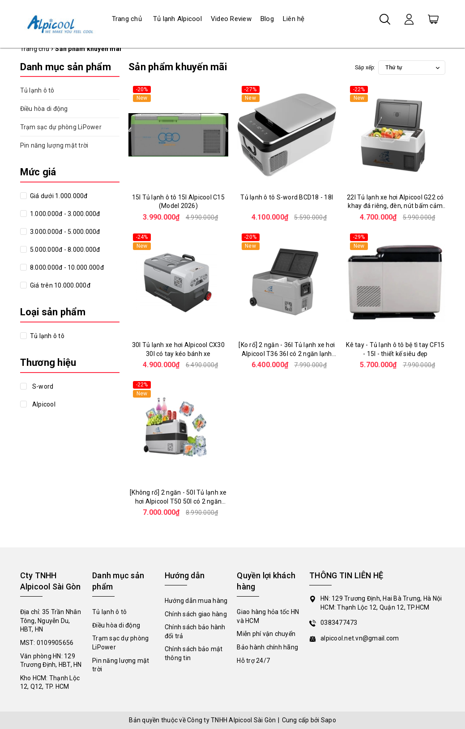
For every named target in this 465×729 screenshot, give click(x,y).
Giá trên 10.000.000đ (59, 285)
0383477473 (339, 622)
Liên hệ (294, 19)
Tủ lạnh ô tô (37, 90)
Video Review (231, 19)
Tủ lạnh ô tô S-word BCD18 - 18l (286, 197)
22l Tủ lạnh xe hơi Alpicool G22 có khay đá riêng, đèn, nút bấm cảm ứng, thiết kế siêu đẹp (395, 206)
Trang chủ (127, 19)
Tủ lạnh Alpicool (177, 19)
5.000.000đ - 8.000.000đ (64, 249)
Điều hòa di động (44, 108)
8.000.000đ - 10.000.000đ (66, 267)
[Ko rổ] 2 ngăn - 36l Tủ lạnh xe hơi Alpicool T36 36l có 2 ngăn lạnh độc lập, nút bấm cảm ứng (287, 353)
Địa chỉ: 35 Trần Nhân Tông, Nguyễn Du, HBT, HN (50, 620)
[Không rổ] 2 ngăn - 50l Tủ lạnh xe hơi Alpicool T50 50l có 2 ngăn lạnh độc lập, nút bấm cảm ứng (178, 501)
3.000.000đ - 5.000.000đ (64, 231)
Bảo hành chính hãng (267, 647)
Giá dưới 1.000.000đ (58, 195)
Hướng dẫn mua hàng (196, 600)
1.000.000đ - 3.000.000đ (64, 213)
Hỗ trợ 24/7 (253, 660)
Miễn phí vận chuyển (266, 633)
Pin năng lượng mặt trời (54, 145)
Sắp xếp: (365, 67)
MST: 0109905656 (47, 642)
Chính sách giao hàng (196, 614)
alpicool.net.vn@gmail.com (359, 638)
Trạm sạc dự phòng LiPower (61, 127)
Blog (267, 19)
